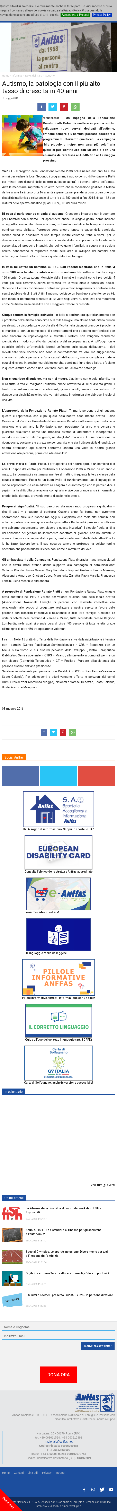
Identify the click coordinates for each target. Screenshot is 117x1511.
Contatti (19, 1472)
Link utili (33, 1472)
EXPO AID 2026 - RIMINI (43, 1101)
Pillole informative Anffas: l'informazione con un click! (58, 997)
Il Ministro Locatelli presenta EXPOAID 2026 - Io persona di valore (69, 1295)
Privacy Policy (102, 14)
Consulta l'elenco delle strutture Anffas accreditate (58, 871)
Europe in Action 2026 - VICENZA (48, 1143)
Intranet (60, 1472)
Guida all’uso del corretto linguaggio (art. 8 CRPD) (58, 1039)
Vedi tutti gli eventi (103, 1185)
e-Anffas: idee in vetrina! (42, 912)
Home (6, 1472)
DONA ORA (58, 1374)
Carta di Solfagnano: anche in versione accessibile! (58, 1082)
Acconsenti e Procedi (75, 14)
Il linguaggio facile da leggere (46, 953)
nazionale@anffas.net (58, 1441)
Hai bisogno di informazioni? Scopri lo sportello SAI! (58, 829)
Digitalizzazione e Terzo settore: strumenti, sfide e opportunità (67, 1273)
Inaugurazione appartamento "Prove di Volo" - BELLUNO (64, 1165)
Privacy (47, 1472)
